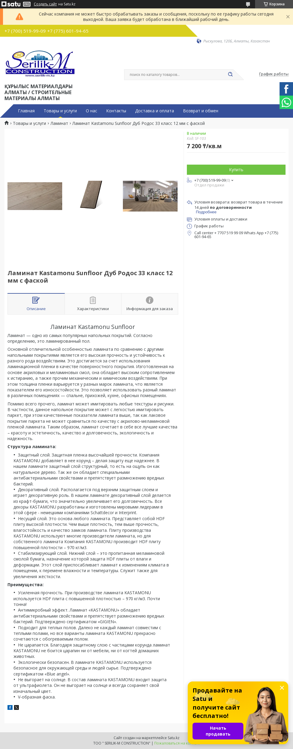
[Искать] (230, 74)
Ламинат (59, 123)
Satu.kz (173, 737)
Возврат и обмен (200, 111)
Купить (236, 169)
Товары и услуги (60, 111)
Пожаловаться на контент (177, 743)
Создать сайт (45, 4)
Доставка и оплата (154, 111)
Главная (26, 111)
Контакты (116, 111)
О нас (91, 111)
